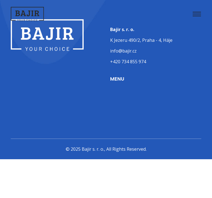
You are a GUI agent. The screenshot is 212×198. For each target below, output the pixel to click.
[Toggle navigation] (196, 14)
